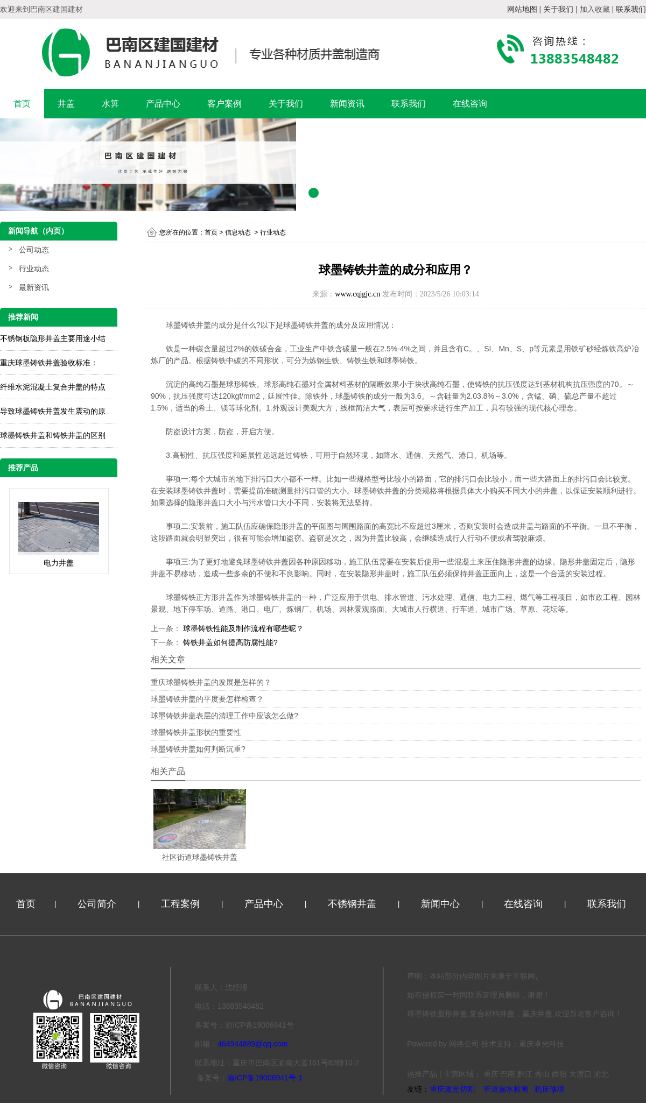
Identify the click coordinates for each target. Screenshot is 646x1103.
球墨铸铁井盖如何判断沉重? (198, 749)
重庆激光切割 (452, 1089)
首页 (22, 103)
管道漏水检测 (506, 1089)
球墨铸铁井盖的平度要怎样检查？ (207, 699)
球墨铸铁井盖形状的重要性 (196, 732)
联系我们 (408, 103)
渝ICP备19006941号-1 (265, 1077)
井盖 (66, 103)
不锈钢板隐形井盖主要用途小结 (53, 338)
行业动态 (34, 268)
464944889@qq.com (252, 1044)
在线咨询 (470, 103)
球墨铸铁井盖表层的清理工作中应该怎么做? (224, 715)
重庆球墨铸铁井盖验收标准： (49, 362)
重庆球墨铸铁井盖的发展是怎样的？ (211, 682)
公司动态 (34, 249)
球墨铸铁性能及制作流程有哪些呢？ (242, 628)
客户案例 (224, 103)
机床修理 (550, 1089)
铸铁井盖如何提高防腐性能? (229, 642)
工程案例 (181, 904)
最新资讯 (34, 287)
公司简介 (98, 904)
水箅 (110, 103)
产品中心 (163, 103)
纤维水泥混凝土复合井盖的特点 (53, 387)
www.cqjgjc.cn (357, 294)
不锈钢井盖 (353, 904)
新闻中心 (441, 904)
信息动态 (238, 232)
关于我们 (286, 103)
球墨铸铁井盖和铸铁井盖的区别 (53, 435)
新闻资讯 (347, 103)
